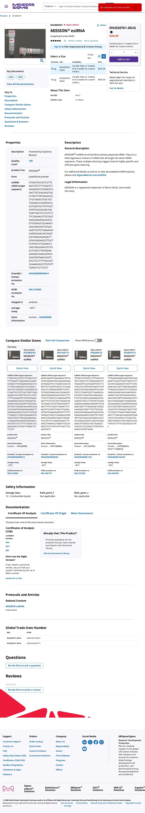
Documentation (13, 113)
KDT (8, 546)
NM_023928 (79, 473)
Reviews (9, 125)
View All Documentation (20, 84)
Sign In (57, 46)
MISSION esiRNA (15, 606)
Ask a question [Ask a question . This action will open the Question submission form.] (91, 40)
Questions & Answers (17, 121)
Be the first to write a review (25, 690)
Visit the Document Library (56, 553)
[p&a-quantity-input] (123, 52)
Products (3, 16)
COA (11, 77)
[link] (14, 741)
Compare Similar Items (18, 104)
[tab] (6, 15)
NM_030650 (113, 473)
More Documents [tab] (82, 513)
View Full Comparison (57, 340)
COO (20, 77)
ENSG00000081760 (83, 457)
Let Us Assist (116, 88)
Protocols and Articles (17, 117)
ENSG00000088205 (49, 457)
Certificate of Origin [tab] (53, 513)
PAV (7, 542)
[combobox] (78, 6)
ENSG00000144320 (116, 457)
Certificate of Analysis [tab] (22, 513)
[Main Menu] (6, 6)
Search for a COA (14, 578)
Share (101, 25)
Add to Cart (124, 59)
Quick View (22, 368)
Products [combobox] (49, 6)
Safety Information (15, 108)
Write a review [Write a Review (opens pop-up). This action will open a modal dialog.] (75, 40)
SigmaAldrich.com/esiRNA (91, 175)
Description (11, 100)
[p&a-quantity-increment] (135, 52)
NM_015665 (35, 289)
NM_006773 (46, 473)
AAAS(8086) (45, 317)
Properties (10, 96)
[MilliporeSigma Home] (23, 6)
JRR (7, 550)
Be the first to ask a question (24, 665)
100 (31, 160)
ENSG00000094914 (39, 273)
